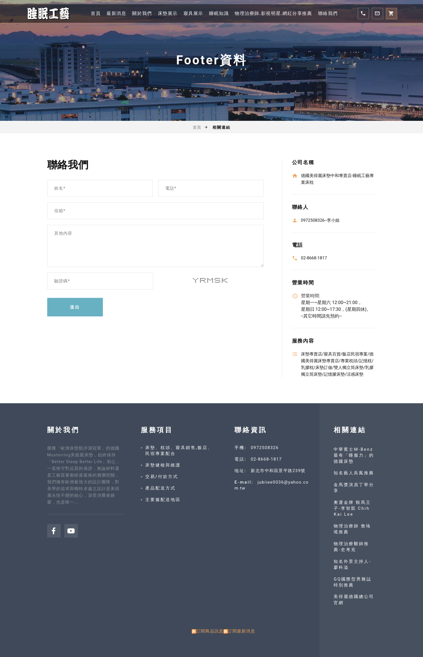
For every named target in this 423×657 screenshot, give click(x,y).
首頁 (96, 13)
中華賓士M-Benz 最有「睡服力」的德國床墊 (354, 455)
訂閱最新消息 (241, 631)
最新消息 (116, 13)
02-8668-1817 (266, 459)
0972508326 (265, 447)
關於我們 (142, 13)
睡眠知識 (219, 13)
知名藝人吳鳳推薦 (354, 472)
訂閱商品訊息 (209, 631)
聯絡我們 (328, 13)
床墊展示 (167, 13)
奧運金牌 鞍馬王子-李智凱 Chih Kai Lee (352, 508)
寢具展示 (193, 13)
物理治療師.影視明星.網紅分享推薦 (273, 13)
